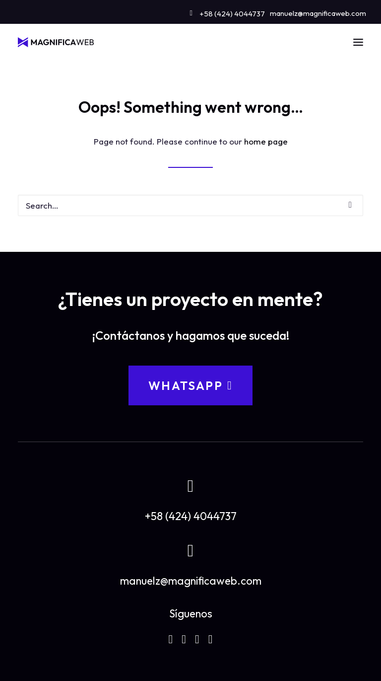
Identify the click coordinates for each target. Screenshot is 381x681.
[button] (358, 42)
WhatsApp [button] (190, 385)
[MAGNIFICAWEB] (56, 42)
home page (266, 141)
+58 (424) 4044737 (232, 13)
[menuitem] (227, 11)
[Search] (190, 205)
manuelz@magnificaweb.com (318, 13)
